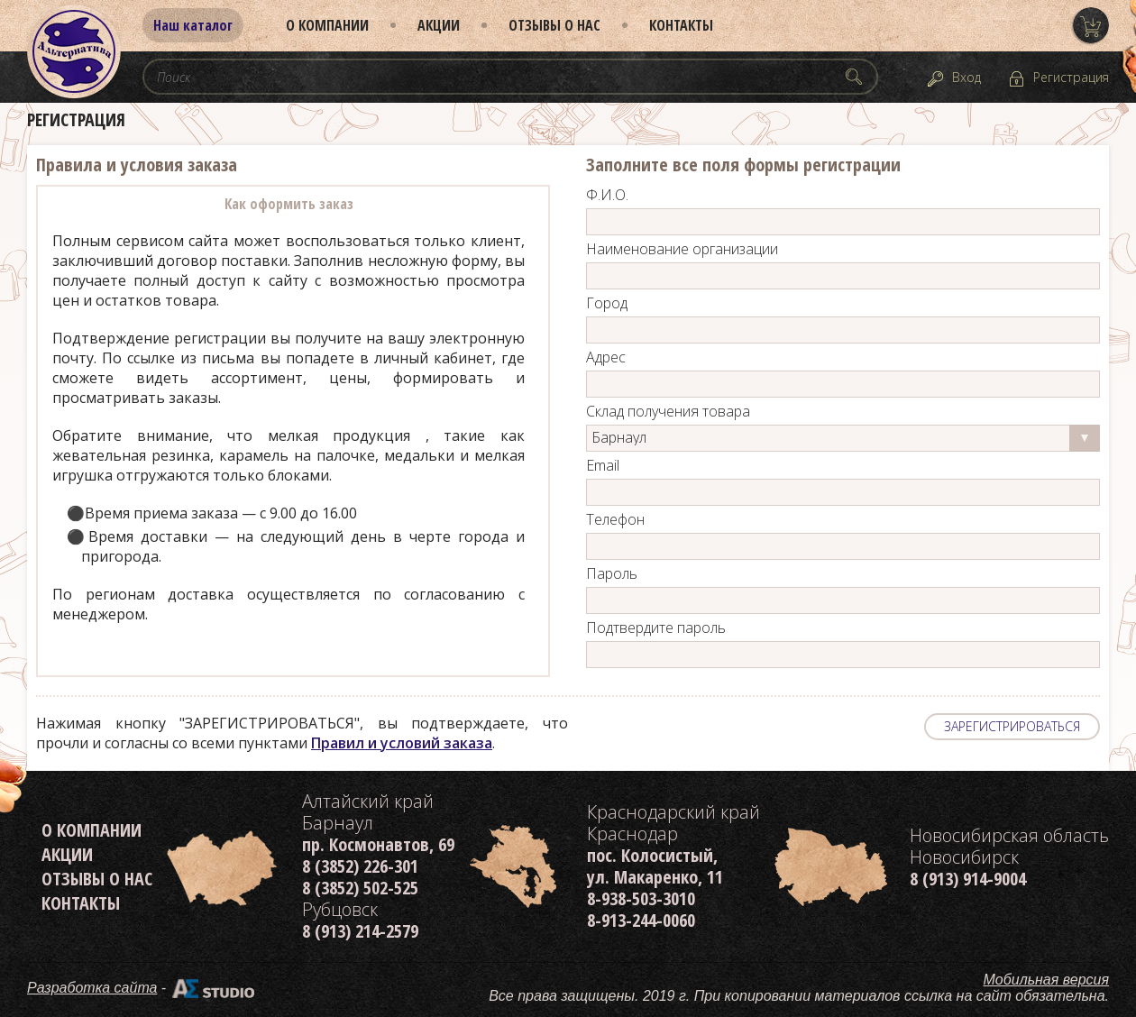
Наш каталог (193, 25)
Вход (966, 77)
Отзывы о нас (554, 25)
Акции (438, 25)
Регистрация (1071, 77)
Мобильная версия (1047, 979)
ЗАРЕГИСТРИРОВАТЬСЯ (1012, 726)
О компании (327, 25)
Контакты (681, 25)
